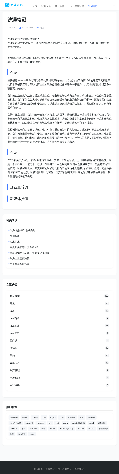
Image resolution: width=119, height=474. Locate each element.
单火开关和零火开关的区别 (25, 247)
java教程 (14, 417)
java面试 (91, 417)
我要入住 (46, 6)
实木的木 (15, 241)
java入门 (29, 423)
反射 (81, 417)
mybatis (40, 423)
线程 (43, 428)
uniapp (81, 428)
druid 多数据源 (78, 423)
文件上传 (71, 417)
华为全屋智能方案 (20, 258)
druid (91, 423)
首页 (34, 6)
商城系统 (59, 6)
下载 (23, 428)
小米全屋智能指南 (20, 264)
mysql (52, 417)
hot (57, 423)
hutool (52, 428)
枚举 (12, 434)
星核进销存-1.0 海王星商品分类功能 (29, 252)
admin (11, 27)
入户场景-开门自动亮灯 (22, 230)
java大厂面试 (15, 423)
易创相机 (15, 236)
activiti (25, 417)
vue (49, 423)
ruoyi (32, 434)
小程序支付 (103, 428)
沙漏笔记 (92, 6)
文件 (44, 417)
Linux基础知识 (76, 6)
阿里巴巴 (33, 428)
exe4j (65, 423)
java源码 (21, 434)
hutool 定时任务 (66, 428)
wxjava (91, 428)
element (13, 428)
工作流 (35, 417)
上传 (62, 417)
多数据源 (102, 423)
